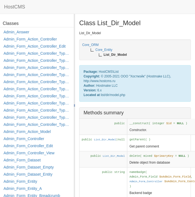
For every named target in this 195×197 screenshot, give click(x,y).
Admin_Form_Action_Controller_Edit (35, 46)
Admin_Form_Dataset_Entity (28, 174)
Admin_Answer (16, 32)
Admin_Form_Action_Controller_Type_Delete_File (37, 67)
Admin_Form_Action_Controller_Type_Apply (37, 53)
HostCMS (14, 7)
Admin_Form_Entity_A (23, 188)
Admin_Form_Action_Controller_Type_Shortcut (37, 124)
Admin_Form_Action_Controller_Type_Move (37, 103)
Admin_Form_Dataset (22, 160)
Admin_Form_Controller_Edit (28, 146)
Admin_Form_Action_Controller (30, 39)
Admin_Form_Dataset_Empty (29, 167)
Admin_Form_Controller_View (29, 153)
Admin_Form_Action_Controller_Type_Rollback (37, 117)
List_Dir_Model (105, 139)
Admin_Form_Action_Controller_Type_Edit (37, 75)
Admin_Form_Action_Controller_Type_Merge (37, 96)
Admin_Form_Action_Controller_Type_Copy (37, 60)
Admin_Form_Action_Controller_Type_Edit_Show (37, 82)
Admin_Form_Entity (20, 181)
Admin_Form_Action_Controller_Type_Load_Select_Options (37, 89)
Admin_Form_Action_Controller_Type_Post (37, 110)
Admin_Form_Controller (24, 139)
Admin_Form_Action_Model (27, 131)
